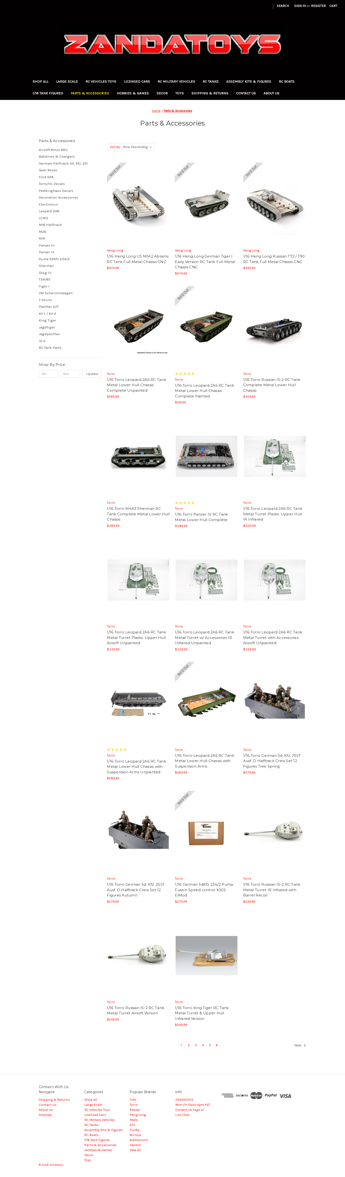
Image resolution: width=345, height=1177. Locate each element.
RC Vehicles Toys (101, 81)
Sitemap (45, 1115)
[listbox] (138, 147)
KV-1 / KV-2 (47, 313)
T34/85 (44, 279)
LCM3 (43, 218)
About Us (271, 93)
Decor (162, 93)
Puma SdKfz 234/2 (54, 259)
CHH (133, 1100)
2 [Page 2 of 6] (189, 1045)
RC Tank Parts (50, 347)
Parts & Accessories (90, 93)
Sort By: (115, 147)
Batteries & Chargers (57, 156)
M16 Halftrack (50, 225)
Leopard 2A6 (49, 211)
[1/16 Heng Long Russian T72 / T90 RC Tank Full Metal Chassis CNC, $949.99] (274, 204)
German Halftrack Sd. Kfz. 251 (63, 163)
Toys (179, 93)
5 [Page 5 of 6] (210, 1045)
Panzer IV (46, 252)
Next (300, 1045)
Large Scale (67, 81)
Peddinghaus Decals (56, 191)
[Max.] (70, 374)
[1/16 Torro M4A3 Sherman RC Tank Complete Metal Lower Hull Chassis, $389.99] (138, 456)
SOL (133, 1125)
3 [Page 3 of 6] (196, 1045)
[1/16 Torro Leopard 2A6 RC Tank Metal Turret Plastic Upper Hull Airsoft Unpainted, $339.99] (138, 579)
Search (283, 6)
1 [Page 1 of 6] (181, 1045)
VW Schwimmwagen (56, 293)
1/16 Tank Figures (48, 93)
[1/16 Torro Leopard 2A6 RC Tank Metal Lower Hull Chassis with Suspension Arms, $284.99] (206, 703)
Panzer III (47, 245)
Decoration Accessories (58, 197)
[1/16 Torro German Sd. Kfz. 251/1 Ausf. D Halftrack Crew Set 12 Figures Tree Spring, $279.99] (274, 703)
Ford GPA (46, 177)
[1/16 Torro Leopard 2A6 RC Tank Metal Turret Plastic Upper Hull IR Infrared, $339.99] (274, 456)
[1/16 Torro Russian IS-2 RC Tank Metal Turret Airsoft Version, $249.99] (138, 955)
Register (318, 6)
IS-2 (42, 341)
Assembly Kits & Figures (248, 81)
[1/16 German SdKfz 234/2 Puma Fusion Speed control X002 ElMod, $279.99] (206, 832)
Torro (134, 1105)
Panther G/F (49, 306)
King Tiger (47, 320)
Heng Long (138, 1115)
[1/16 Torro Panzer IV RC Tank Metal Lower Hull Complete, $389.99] (206, 456)
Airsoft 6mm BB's (53, 150)
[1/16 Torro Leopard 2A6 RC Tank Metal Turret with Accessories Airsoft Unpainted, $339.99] (274, 579)
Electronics (48, 204)
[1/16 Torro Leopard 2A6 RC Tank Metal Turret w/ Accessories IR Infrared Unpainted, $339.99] (206, 579)
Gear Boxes (48, 170)
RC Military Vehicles (176, 81)
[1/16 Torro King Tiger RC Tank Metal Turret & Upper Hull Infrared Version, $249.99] (206, 955)
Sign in (300, 6)
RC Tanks (210, 81)
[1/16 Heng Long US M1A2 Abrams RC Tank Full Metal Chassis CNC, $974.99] (138, 204)
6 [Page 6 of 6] (217, 1045)
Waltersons (139, 1140)
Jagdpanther (49, 334)
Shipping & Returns (209, 93)
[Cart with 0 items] (333, 6)
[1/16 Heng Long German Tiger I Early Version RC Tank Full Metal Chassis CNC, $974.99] (206, 204)
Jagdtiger (47, 327)
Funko (134, 1130)
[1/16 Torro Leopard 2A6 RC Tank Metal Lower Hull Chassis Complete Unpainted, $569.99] (138, 327)
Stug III (45, 272)
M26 (42, 232)
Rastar (135, 1110)
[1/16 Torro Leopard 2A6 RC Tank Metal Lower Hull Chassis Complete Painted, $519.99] (206, 327)
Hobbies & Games (133, 93)
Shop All (40, 81)
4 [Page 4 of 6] (203, 1045)
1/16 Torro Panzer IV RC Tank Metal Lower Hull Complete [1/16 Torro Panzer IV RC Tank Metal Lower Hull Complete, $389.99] (201, 517)
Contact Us (246, 93)
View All (135, 1150)
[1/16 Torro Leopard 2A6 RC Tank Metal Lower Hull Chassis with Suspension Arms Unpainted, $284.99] (138, 703)
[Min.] (48, 374)
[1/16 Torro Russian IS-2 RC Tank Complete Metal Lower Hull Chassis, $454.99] (274, 327)
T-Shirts (45, 300)
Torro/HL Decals (52, 184)
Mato (134, 1120)
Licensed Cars (137, 81)
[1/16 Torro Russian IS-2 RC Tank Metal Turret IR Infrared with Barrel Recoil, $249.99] (274, 832)
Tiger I (44, 286)
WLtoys (135, 1135)
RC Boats (286, 81)
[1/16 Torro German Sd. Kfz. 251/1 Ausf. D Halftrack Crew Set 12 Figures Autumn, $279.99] (138, 832)
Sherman (46, 266)
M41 (42, 238)
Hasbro (135, 1145)
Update (92, 374)
